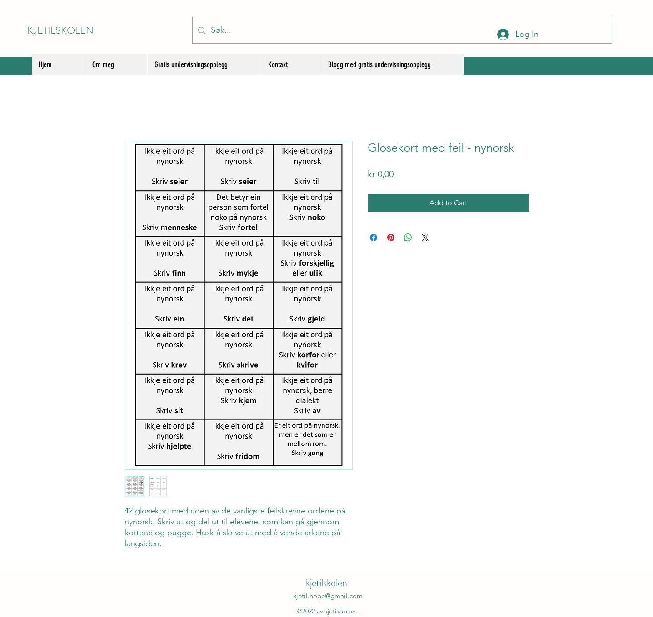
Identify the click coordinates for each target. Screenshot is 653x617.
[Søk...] (402, 30)
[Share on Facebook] (373, 237)
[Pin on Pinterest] (390, 237)
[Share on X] (425, 237)
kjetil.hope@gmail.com (328, 596)
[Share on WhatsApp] (408, 237)
